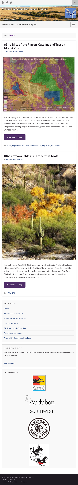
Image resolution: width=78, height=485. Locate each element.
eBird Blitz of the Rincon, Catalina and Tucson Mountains (34, 46)
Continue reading (14, 137)
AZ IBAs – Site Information (15, 328)
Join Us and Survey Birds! (14, 313)
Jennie (8, 52)
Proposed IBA (36, 146)
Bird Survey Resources (13, 333)
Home (6, 308)
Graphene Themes (19, 482)
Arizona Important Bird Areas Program (19, 24)
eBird (9, 146)
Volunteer (55, 146)
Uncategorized (18, 52)
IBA (13, 293)
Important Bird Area (20, 146)
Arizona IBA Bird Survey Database (17, 338)
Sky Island (46, 146)
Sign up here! (9, 363)
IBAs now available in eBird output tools (31, 156)
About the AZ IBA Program (15, 318)
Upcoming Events (11, 323)
